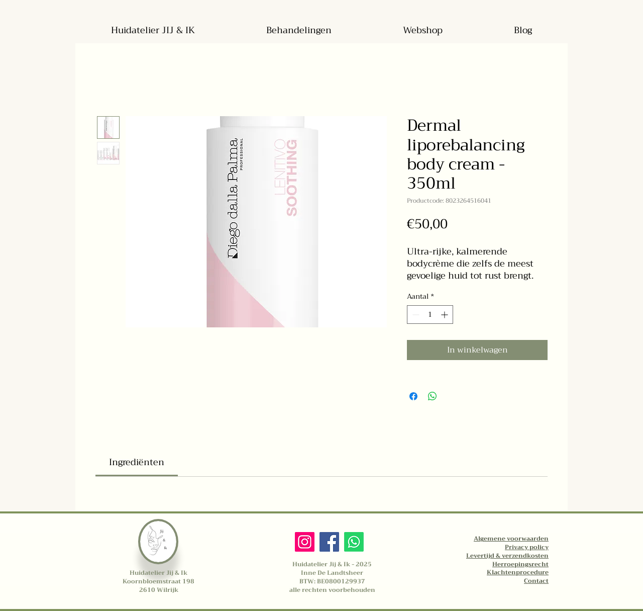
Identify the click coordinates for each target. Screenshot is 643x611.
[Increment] (445, 314)
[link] (136, 462)
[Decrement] (414, 314)
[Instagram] (304, 542)
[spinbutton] (430, 314)
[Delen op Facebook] (413, 396)
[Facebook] (329, 542)
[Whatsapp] (354, 542)
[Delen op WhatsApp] (432, 396)
